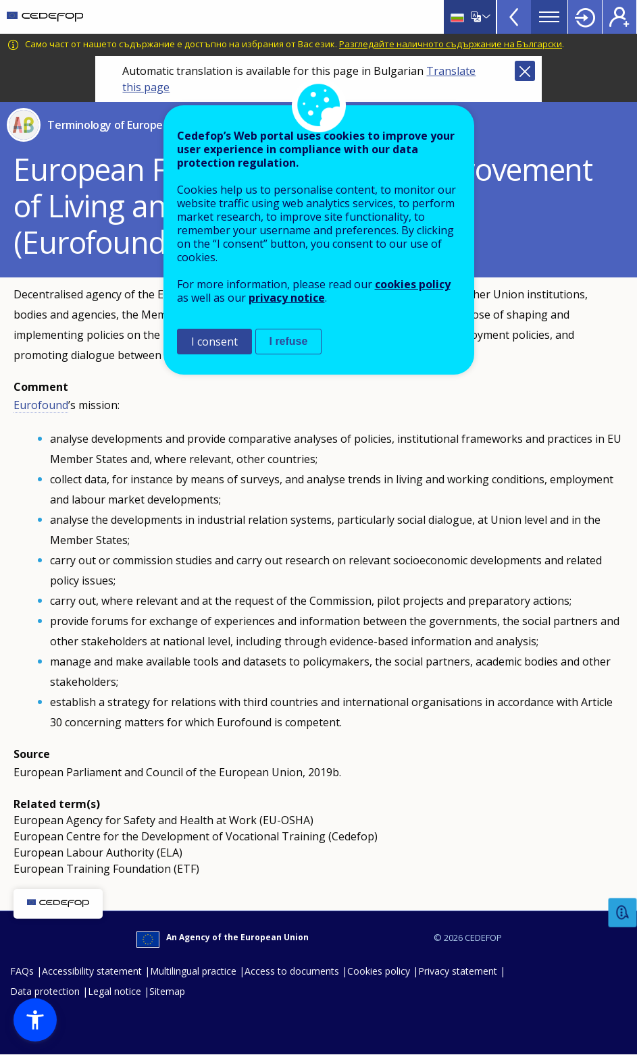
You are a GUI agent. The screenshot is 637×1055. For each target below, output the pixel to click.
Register (619, 17)
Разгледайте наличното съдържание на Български (450, 44)
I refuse (289, 341)
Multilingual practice (193, 971)
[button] (35, 1020)
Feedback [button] (623, 912)
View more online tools (514, 17)
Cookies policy (378, 971)
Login (585, 17)
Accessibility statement (92, 971)
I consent (214, 341)
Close (525, 71)
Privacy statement (457, 971)
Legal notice (114, 991)
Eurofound (41, 405)
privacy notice (287, 297)
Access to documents (292, 971)
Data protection (45, 991)
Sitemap (167, 991)
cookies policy (413, 284)
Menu (549, 16)
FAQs (22, 971)
